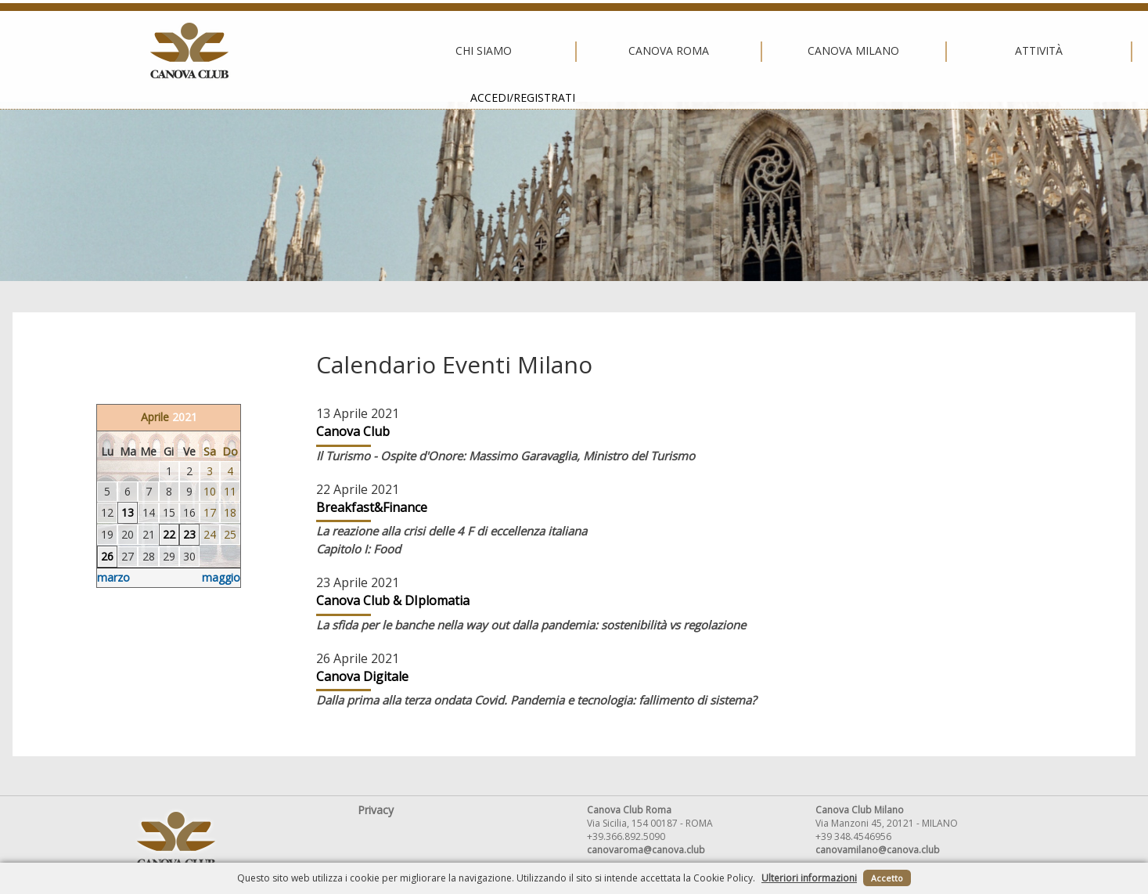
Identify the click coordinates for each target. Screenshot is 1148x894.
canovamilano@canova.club (877, 849)
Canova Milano (570, 50)
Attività (755, 50)
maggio (221, 577)
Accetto (887, 878)
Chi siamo (200, 50)
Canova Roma (385, 50)
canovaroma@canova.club (646, 849)
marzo (113, 577)
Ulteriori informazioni (809, 878)
